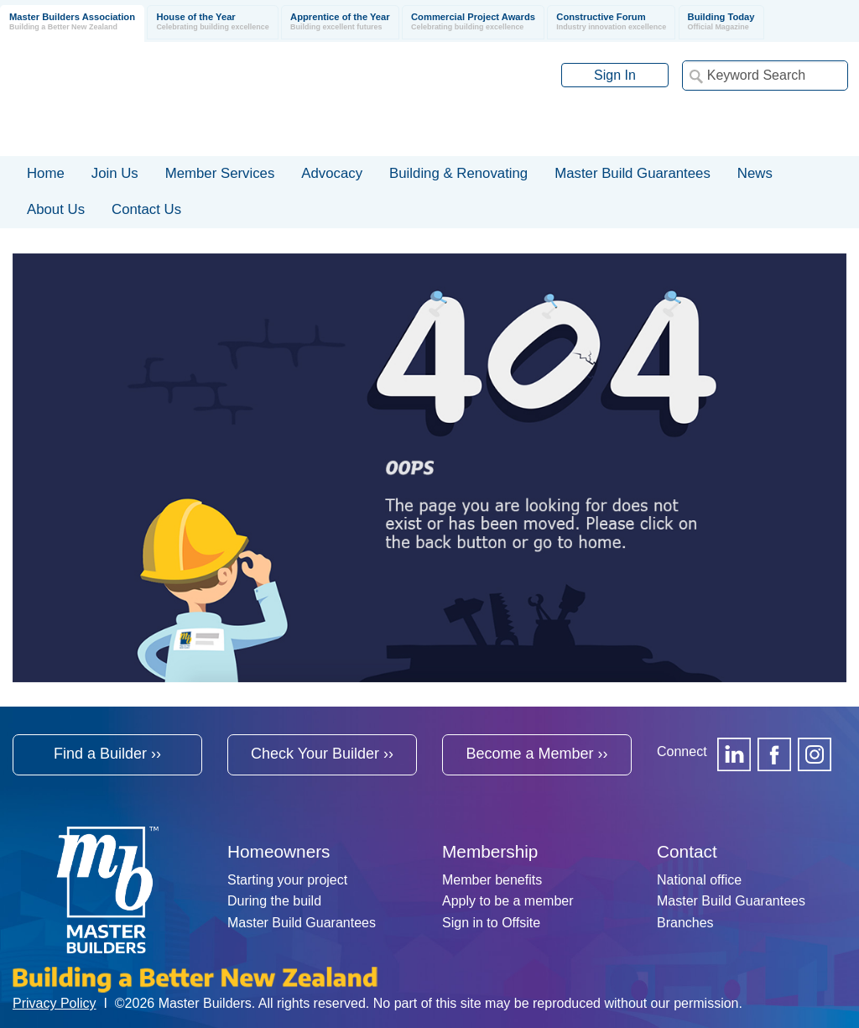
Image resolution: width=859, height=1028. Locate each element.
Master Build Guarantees (301, 923)
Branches (685, 923)
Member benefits (492, 880)
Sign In (615, 75)
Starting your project (287, 880)
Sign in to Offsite (491, 923)
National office (699, 880)
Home (46, 173)
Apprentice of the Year (340, 22)
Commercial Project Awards (473, 22)
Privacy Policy (54, 1003)
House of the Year (212, 22)
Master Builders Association (72, 22)
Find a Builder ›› (107, 753)
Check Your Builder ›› (322, 753)
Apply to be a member (508, 901)
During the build (274, 901)
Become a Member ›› (536, 753)
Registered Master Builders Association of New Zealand (239, 99)
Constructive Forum (611, 22)
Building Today (721, 22)
